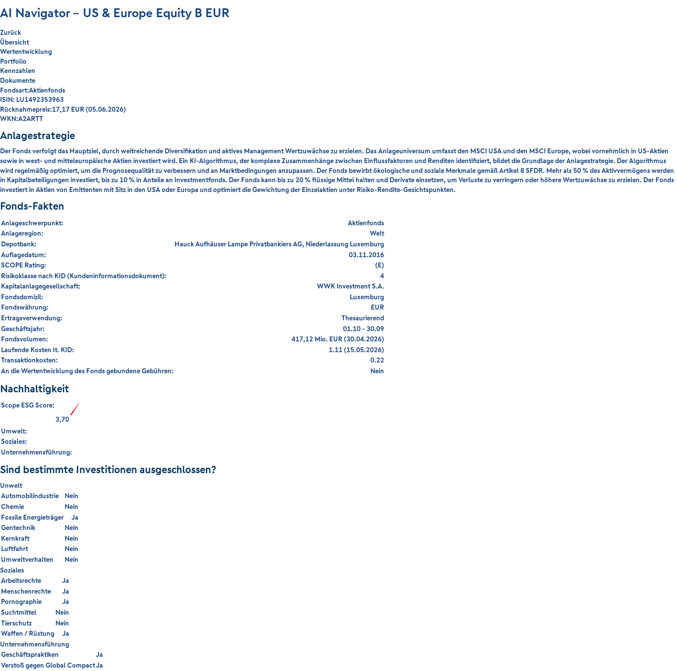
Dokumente (17, 80)
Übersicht (14, 42)
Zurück (10, 32)
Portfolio (13, 61)
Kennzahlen (17, 70)
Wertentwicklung (26, 51)
